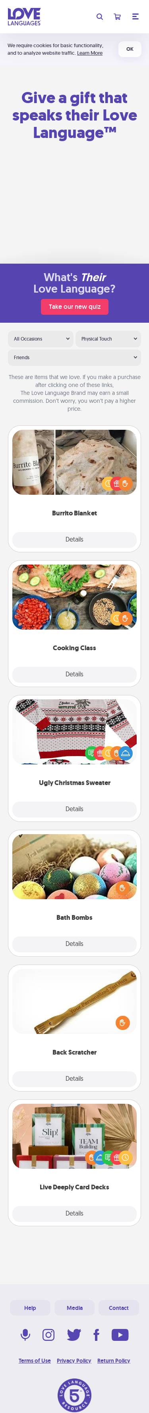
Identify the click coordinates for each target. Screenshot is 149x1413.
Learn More (90, 53)
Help (30, 1308)
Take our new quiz (75, 307)
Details (74, 540)
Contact (119, 1308)
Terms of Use (35, 1360)
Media (75, 1308)
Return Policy (113, 1360)
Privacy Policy (74, 1360)
